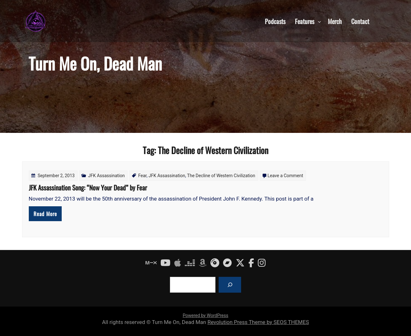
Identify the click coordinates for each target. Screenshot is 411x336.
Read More (45, 214)
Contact (360, 21)
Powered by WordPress (205, 315)
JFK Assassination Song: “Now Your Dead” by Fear (88, 187)
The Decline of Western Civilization (221, 175)
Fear (142, 175)
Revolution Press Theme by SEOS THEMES (258, 322)
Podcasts (275, 21)
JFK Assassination (106, 175)
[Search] (230, 284)
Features (304, 21)
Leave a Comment (285, 175)
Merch (335, 21)
